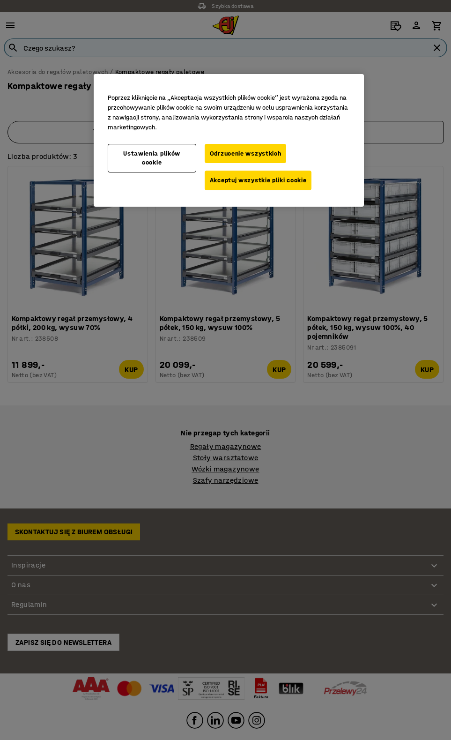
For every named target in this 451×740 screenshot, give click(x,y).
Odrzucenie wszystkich (245, 153)
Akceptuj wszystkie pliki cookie (258, 180)
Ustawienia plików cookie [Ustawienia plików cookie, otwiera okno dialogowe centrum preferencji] (151, 158)
